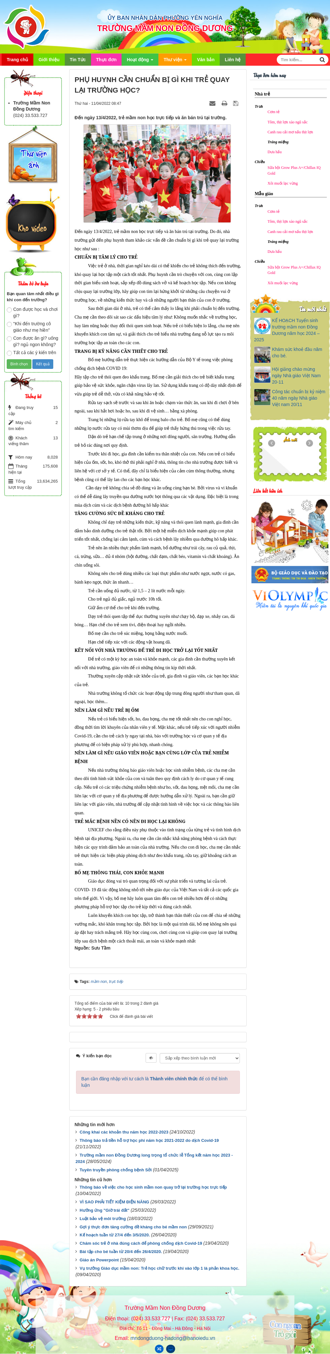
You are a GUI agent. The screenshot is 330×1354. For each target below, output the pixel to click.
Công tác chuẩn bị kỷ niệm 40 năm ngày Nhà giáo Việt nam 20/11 (298, 398)
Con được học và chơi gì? (32, 312)
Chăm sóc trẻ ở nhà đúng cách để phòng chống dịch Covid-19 (141, 1243)
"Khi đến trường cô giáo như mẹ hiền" (29, 327)
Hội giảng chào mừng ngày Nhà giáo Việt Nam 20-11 (296, 376)
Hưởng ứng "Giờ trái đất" (104, 1210)
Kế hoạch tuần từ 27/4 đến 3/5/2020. (115, 1235)
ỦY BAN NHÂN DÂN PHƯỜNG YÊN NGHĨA (165, 18)
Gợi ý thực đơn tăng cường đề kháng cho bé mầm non (133, 1227)
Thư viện (175, 61)
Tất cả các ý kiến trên (31, 353)
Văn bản (206, 59)
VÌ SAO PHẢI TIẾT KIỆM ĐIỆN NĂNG (114, 1202)
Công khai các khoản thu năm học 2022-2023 (124, 1132)
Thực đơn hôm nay (269, 75)
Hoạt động (140, 61)
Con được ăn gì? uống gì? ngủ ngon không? (32, 341)
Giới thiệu (48, 59)
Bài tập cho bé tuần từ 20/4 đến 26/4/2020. (121, 1251)
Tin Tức (78, 59)
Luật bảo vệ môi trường (103, 1218)
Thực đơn (106, 59)
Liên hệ (233, 59)
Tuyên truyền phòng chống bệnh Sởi (116, 1169)
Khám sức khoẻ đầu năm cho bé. (297, 352)
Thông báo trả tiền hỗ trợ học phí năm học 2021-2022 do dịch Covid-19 (149, 1140)
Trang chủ (17, 59)
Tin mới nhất (312, 308)
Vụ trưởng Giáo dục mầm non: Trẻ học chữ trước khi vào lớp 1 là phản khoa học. (159, 1268)
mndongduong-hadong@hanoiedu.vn (173, 1338)
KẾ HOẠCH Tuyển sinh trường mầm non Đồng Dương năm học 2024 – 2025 (286, 330)
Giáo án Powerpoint (99, 1260)
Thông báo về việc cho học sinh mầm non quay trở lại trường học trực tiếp (153, 1187)
